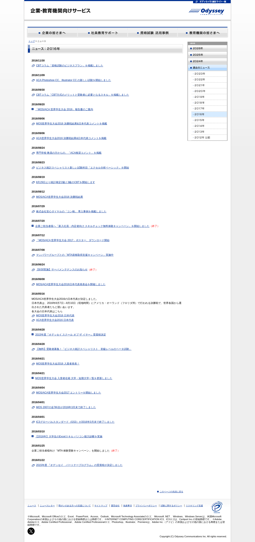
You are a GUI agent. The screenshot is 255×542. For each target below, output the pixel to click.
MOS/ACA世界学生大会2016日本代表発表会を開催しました (71, 284)
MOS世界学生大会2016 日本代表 (55, 315)
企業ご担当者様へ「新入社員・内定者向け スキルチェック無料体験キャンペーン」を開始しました (92, 226)
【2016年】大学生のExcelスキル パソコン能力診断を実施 (68, 436)
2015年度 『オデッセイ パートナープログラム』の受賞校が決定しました (79, 465)
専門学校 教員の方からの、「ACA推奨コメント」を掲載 (68, 152)
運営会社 (115, 505)
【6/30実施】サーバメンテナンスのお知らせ (62, 269)
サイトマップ (100, 505)
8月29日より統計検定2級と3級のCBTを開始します (65, 182)
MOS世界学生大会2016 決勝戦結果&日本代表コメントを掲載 (71, 123)
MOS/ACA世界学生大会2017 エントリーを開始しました (68, 392)
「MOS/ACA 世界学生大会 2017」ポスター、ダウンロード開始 (72, 240)
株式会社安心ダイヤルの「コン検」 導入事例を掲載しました (71, 211)
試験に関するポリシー (171, 505)
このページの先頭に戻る (171, 491)
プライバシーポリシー (146, 505)
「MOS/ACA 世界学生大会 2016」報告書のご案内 (64, 109)
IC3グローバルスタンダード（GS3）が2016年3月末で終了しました (75, 421)
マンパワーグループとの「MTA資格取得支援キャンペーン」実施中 (75, 254)
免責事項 (127, 505)
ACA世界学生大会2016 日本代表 (55, 320)
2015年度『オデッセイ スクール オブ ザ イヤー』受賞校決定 (70, 334)
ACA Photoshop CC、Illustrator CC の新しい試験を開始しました (73, 80)
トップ (31, 41)
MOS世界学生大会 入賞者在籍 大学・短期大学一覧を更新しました (73, 378)
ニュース (32, 505)
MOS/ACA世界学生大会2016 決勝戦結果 (59, 196)
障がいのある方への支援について (74, 505)
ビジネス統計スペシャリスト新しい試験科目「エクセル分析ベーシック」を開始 (82, 167)
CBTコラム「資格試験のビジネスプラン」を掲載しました (69, 65)
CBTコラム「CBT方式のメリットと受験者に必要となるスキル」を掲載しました (82, 94)
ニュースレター (47, 505)
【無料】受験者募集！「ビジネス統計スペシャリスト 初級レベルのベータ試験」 (84, 349)
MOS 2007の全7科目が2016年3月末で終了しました (66, 407)
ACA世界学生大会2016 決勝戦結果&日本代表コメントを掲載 (71, 138)
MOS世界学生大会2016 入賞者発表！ (58, 363)
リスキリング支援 (194, 505)
